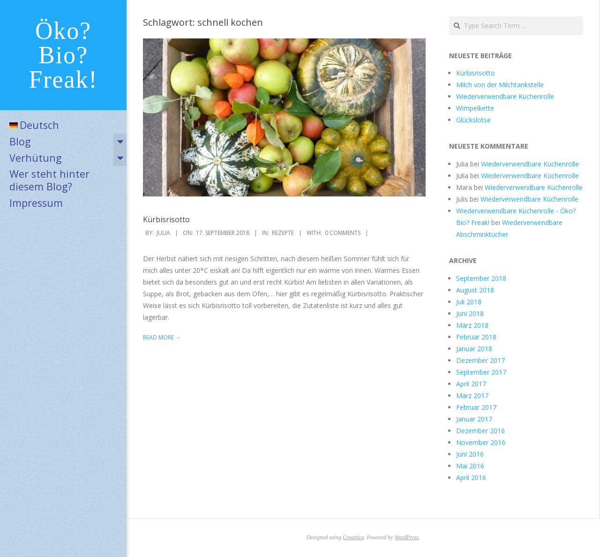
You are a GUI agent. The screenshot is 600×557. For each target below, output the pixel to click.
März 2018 (472, 325)
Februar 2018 (476, 336)
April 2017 (471, 383)
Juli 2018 (468, 301)
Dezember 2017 (480, 360)
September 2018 (481, 278)
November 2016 (480, 442)
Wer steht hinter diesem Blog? (49, 180)
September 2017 (481, 372)
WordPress (407, 537)
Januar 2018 (474, 348)
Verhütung (35, 158)
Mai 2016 (470, 465)
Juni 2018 (470, 313)
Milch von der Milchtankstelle (500, 84)
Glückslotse (473, 119)
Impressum (36, 203)
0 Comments (342, 233)
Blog (19, 141)
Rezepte (283, 233)
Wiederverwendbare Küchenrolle (505, 96)
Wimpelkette (475, 108)
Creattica (353, 537)
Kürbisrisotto (166, 219)
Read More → (162, 337)
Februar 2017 (476, 407)
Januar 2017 (474, 418)
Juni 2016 (470, 454)
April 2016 (471, 477)
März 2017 (472, 395)
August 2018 (475, 290)
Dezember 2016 (480, 430)
